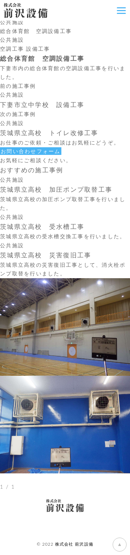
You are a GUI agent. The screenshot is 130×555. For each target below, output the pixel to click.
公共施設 (12, 22)
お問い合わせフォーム (31, 151)
